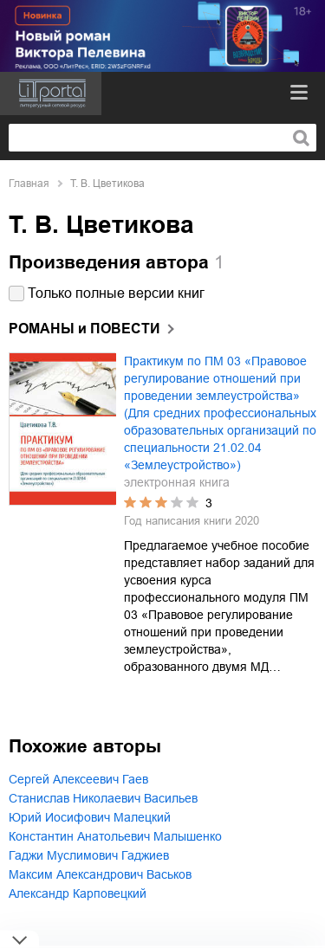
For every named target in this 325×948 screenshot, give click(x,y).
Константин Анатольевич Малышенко (115, 836)
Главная (29, 183)
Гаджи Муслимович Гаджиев (89, 855)
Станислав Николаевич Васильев (103, 798)
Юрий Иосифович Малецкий (90, 817)
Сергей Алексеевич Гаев (78, 779)
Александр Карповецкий (77, 893)
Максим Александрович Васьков (100, 874)
